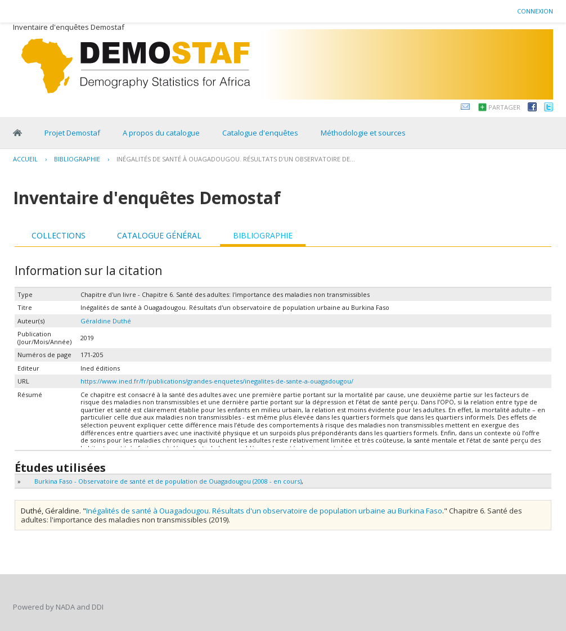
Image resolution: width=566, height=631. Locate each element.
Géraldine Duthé (105, 321)
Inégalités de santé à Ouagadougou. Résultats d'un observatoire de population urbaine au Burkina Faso (264, 511)
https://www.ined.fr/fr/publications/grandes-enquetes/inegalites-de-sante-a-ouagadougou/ (216, 381)
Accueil (25, 159)
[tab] (58, 235)
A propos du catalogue (161, 133)
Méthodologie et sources (363, 133)
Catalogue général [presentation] (159, 235)
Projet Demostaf (72, 133)
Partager (504, 107)
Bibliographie (77, 159)
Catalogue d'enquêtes (260, 133)
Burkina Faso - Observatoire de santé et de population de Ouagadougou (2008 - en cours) (168, 481)
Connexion (535, 11)
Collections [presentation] (59, 235)
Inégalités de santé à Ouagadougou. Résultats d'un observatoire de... (235, 159)
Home (17, 132)
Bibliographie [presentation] (263, 235)
